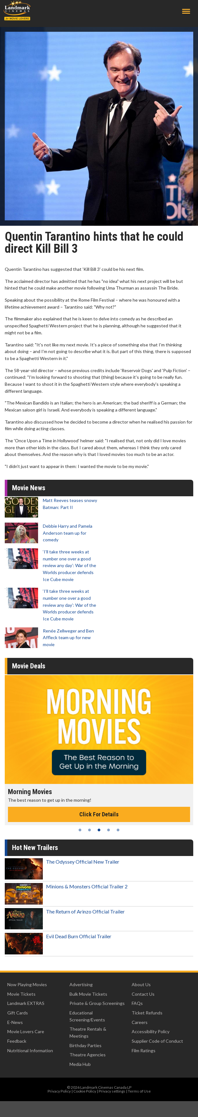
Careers (140, 1022)
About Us (141, 984)
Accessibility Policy (150, 1031)
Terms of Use (139, 1091)
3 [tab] (99, 830)
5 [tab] (118, 830)
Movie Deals (28, 666)
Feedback (16, 1041)
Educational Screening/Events (87, 1016)
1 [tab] (80, 830)
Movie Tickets (21, 994)
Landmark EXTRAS (25, 1003)
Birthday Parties (85, 1045)
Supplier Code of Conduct (157, 1041)
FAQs (137, 1003)
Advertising (81, 984)
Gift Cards (17, 1012)
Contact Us (143, 994)
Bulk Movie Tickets (88, 994)
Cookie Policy (84, 1091)
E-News (15, 1022)
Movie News (28, 488)
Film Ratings (143, 1050)
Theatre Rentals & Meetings (87, 1032)
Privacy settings (112, 1091)
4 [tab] (108, 830)
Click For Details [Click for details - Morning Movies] (99, 814)
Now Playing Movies (27, 984)
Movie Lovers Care (25, 1031)
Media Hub (80, 1064)
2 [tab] (89, 830)
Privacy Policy (59, 1091)
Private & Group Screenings (97, 1003)
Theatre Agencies (87, 1054)
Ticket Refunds (147, 1012)
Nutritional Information (30, 1050)
